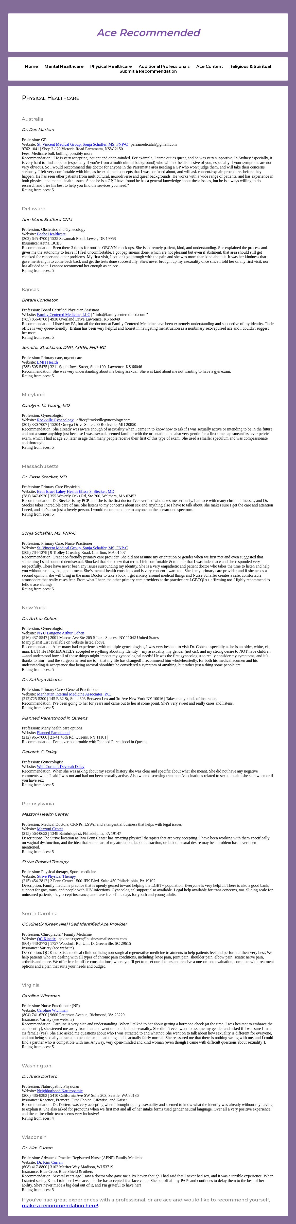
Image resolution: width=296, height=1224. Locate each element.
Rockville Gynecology (55, 420)
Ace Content (209, 66)
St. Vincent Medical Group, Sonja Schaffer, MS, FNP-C (82, 144)
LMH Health (47, 362)
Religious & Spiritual (250, 66)
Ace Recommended (148, 32)
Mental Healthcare (64, 66)
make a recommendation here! (60, 1206)
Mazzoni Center (50, 829)
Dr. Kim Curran (50, 1162)
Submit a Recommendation (148, 71)
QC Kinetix (46, 939)
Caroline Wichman (52, 1010)
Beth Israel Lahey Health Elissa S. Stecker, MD (75, 491)
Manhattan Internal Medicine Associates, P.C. (74, 694)
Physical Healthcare (111, 66)
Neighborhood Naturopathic (60, 1091)
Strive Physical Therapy (56, 876)
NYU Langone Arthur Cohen (60, 633)
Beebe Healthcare (51, 234)
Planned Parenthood (53, 732)
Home (31, 66)
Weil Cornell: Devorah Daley (61, 766)
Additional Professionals (164, 66)
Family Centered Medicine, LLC (63, 314)
